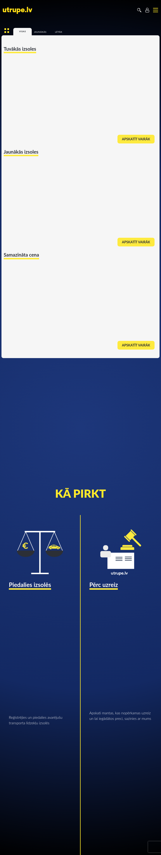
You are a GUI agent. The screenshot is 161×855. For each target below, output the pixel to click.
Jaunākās (40, 32)
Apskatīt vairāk (136, 139)
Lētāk (58, 32)
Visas (22, 31)
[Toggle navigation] (155, 10)
